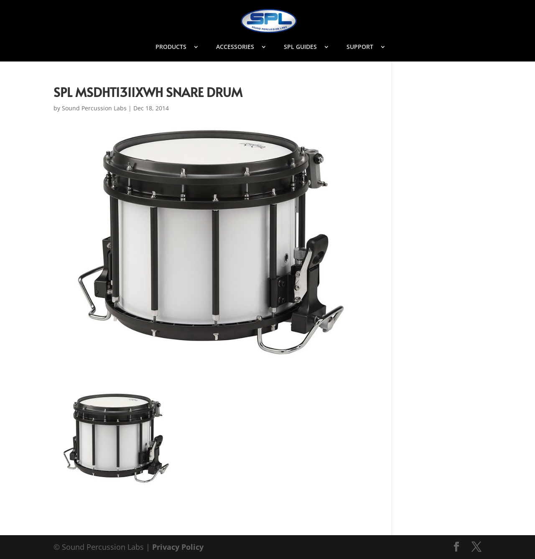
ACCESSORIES (235, 47)
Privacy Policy (178, 547)
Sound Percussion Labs (94, 108)
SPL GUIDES (300, 47)
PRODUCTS (170, 47)
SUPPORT (359, 47)
